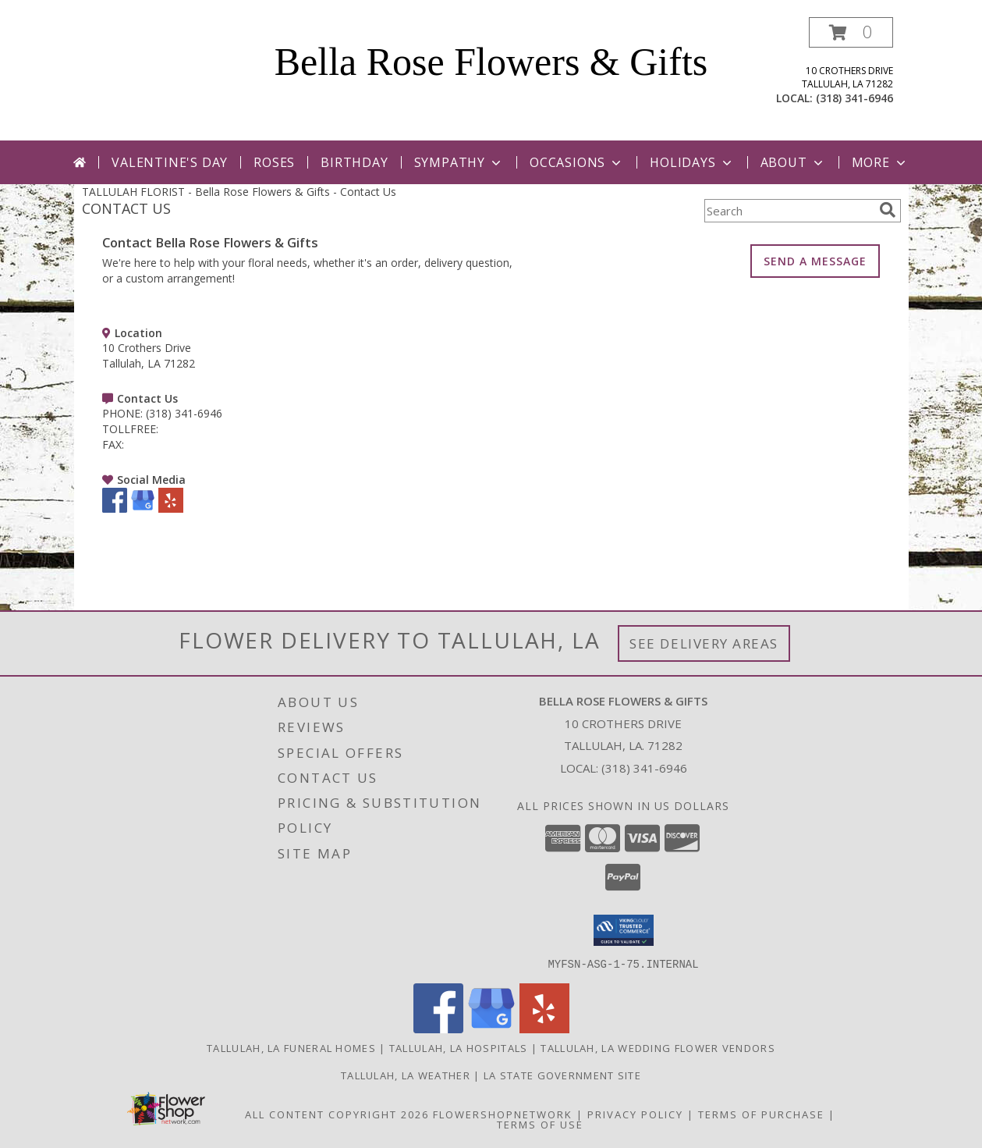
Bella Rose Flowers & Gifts (491, 62)
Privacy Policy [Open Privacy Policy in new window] (635, 1114)
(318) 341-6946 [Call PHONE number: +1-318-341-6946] (184, 413)
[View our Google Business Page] (142, 508)
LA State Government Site (562, 1075)
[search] (887, 210)
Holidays (692, 162)
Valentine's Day (170, 162)
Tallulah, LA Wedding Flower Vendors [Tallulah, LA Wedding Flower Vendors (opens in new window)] (658, 1047)
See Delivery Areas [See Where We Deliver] (703, 643)
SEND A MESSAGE (815, 261)
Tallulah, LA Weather (405, 1075)
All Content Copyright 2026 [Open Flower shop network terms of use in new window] (337, 1114)
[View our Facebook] (114, 508)
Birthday (354, 162)
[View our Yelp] (170, 508)
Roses (274, 162)
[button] (851, 32)
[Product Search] (788, 211)
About (793, 162)
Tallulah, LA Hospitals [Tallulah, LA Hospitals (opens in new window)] (458, 1047)
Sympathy (459, 162)
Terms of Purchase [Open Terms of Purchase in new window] (761, 1114)
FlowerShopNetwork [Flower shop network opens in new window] (503, 1114)
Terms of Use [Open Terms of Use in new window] (540, 1124)
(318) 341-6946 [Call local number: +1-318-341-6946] (854, 98)
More (880, 162)
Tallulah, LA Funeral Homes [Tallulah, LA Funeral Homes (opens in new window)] (291, 1047)
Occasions (577, 162)
